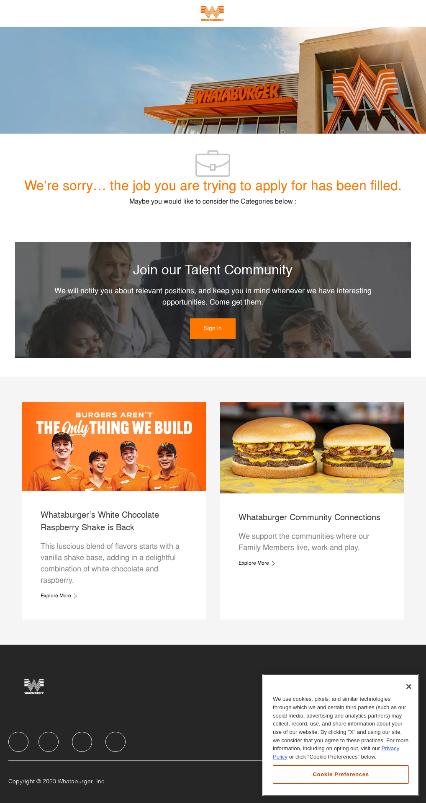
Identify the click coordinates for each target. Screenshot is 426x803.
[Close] (409, 686)
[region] (340, 735)
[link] (213, 328)
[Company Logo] (212, 13)
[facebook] (18, 742)
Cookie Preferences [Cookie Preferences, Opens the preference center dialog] (341, 774)
